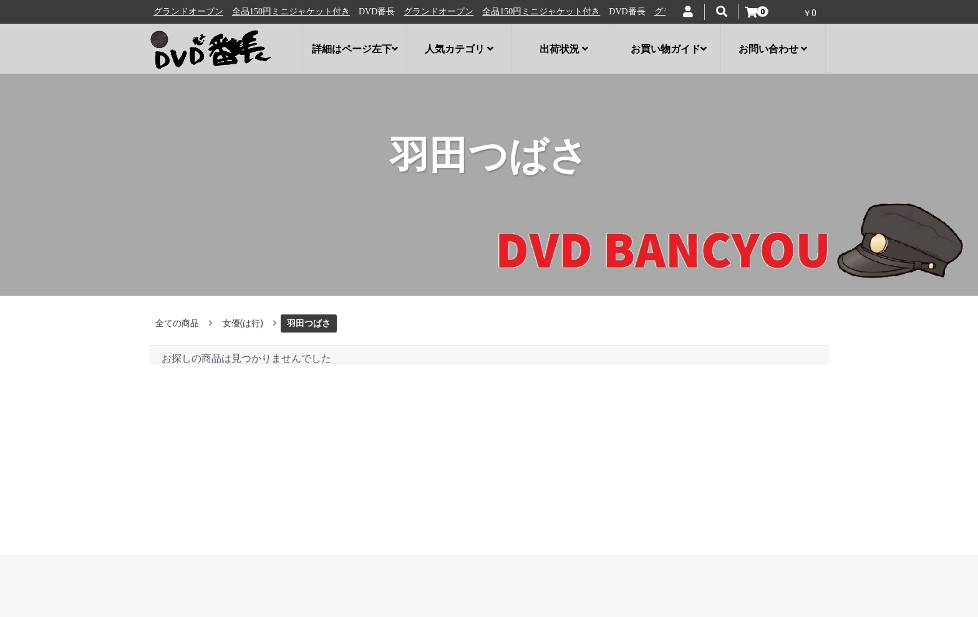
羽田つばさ (309, 323)
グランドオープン (196, 11)
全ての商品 (177, 323)
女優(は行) (243, 323)
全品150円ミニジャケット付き (298, 11)
